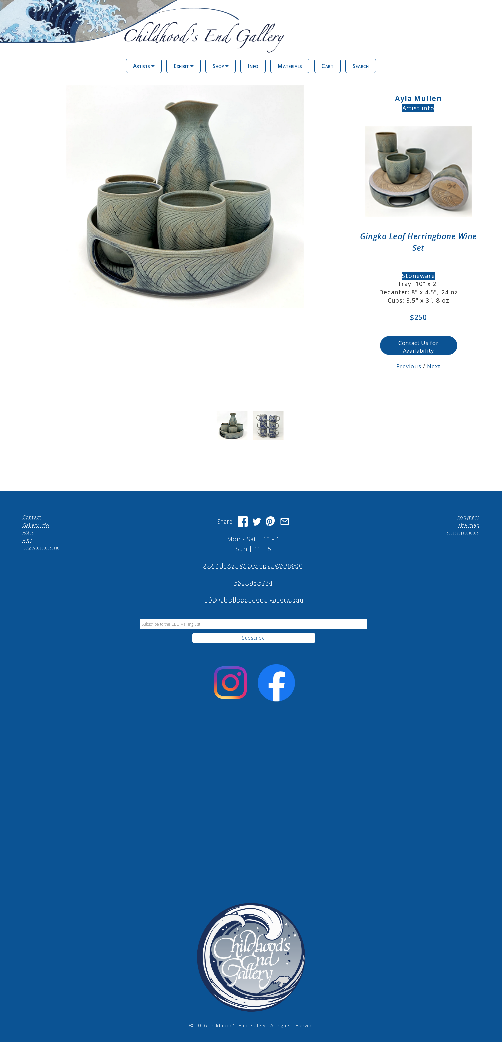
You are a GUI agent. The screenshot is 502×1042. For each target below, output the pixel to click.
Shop (220, 66)
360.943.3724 (253, 583)
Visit (28, 540)
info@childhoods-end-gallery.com (253, 600)
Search (360, 66)
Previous (408, 366)
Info (253, 66)
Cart (327, 66)
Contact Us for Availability (418, 346)
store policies (463, 532)
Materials (289, 66)
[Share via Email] (285, 521)
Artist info (418, 108)
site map (468, 525)
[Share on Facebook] (243, 521)
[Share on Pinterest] (271, 521)
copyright (468, 517)
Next (434, 366)
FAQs (29, 532)
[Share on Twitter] (257, 521)
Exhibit (183, 66)
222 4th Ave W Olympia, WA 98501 (253, 566)
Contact (32, 517)
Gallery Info (36, 525)
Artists (144, 66)
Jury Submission (41, 547)
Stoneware (418, 276)
